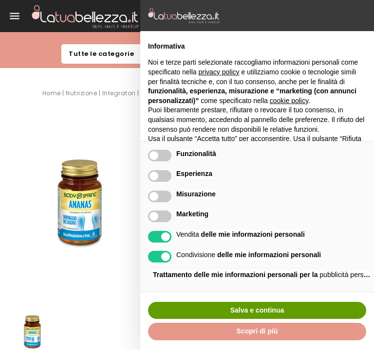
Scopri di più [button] (257, 331)
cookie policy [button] (289, 101)
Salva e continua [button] (257, 310)
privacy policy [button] (219, 72)
